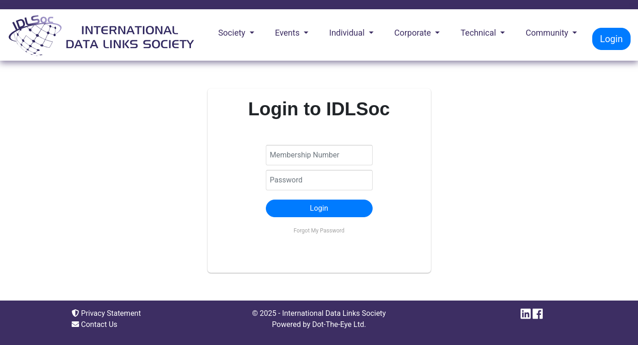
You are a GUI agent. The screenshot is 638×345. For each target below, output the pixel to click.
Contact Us (94, 324)
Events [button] (288, 33)
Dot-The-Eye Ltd (338, 324)
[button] (319, 208)
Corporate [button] (413, 33)
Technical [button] (479, 33)
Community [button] (548, 33)
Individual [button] (348, 33)
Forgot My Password (319, 230)
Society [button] (232, 33)
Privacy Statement (106, 313)
